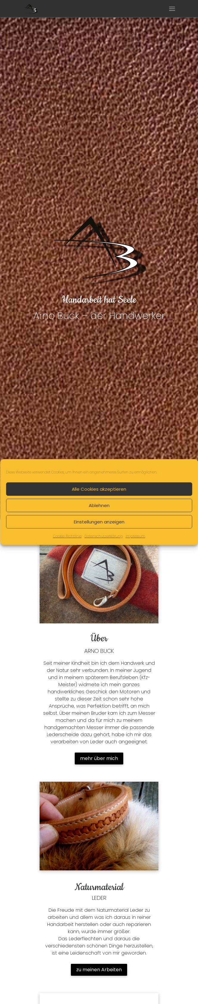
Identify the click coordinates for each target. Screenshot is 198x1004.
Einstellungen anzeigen (99, 521)
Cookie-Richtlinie (67, 536)
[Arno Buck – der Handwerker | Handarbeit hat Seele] (30, 8)
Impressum (135, 536)
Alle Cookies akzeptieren (99, 489)
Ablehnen (99, 505)
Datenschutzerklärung (104, 536)
